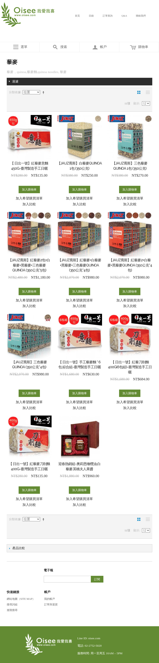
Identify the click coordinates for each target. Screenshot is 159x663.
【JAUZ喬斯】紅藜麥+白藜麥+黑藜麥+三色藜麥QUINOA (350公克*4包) (79, 265)
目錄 (91, 15)
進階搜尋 (12, 610)
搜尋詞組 (12, 604)
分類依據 (15, 92)
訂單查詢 (108, 15)
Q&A (124, 15)
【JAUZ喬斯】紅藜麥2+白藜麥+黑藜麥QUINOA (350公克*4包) (129, 265)
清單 (146, 92)
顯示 (136, 103)
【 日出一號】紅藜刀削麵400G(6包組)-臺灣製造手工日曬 (130, 367)
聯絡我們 (141, 15)
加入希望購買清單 (29, 198)
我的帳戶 (49, 598)
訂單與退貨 (51, 604)
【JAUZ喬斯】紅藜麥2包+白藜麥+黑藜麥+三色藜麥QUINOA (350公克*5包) (29, 265)
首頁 (77, 15)
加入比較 (29, 204)
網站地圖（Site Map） (21, 598)
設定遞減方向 (44, 92)
